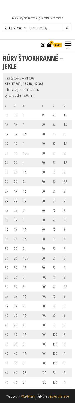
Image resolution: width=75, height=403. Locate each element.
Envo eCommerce (58, 396)
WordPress (28, 396)
